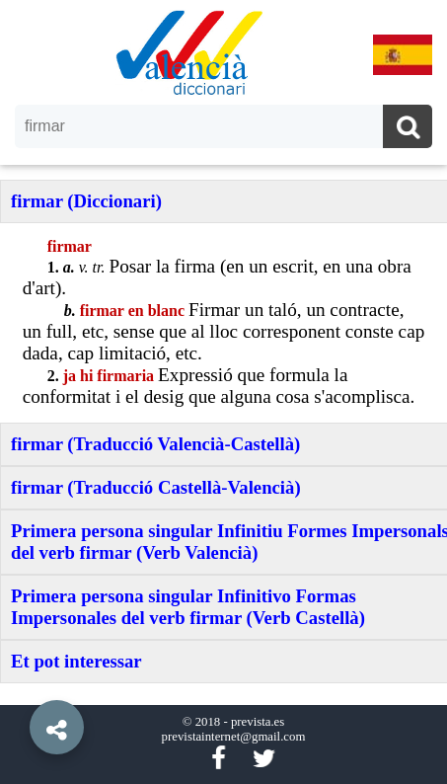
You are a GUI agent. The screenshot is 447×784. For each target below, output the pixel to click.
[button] (19, 682)
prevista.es (257, 722)
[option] (223, 392)
